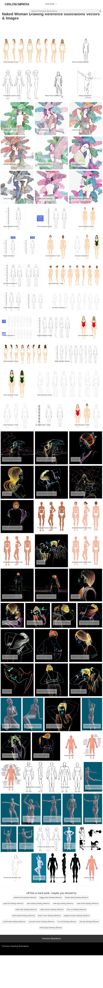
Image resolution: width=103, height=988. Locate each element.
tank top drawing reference (89, 922)
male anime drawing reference (87, 903)
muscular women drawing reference (41, 922)
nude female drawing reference (14, 922)
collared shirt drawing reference (25, 897)
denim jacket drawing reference (23, 916)
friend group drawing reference (51, 928)
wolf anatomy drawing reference (38, 903)
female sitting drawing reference (76, 897)
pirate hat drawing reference (13, 903)
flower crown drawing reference (49, 916)
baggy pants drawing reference (51, 897)
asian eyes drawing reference (26, 910)
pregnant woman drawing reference (76, 916)
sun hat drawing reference (67, 922)
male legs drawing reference (63, 903)
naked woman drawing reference (51, 910)
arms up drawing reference (76, 910)
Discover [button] (52, 4)
